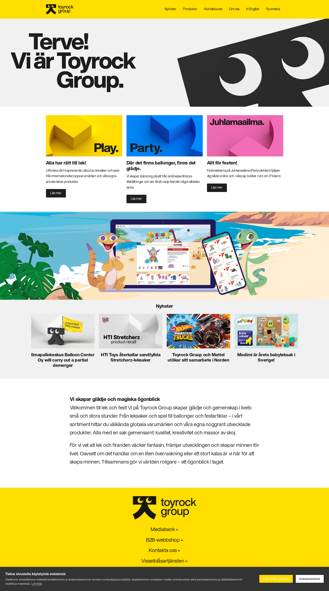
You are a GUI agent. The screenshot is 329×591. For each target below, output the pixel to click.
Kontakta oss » (164, 550)
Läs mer (56, 193)
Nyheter (170, 9)
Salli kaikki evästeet (276, 578)
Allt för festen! (222, 163)
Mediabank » (164, 529)
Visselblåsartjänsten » (164, 561)
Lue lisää (36, 583)
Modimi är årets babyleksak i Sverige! (266, 358)
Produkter (190, 9)
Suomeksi (273, 9)
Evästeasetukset (309, 578)
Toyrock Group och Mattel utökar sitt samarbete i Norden (198, 358)
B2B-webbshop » (164, 540)
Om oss (234, 9)
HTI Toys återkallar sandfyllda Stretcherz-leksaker (131, 358)
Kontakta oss (213, 9)
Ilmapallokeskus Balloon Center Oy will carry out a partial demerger (62, 360)
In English (252, 9)
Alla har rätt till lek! (66, 163)
